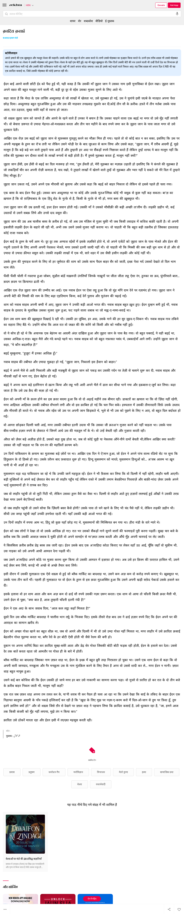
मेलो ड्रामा (123, 772)
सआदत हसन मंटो (10, 38)
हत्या (144, 772)
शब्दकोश (88, 21)
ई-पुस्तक (109, 21)
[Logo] (16, 5)
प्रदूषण (31, 772)
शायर (72, 21)
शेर (79, 21)
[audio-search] (177, 14)
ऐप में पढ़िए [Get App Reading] (92, 898)
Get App (174, 5)
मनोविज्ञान (78, 772)
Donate (161, 5)
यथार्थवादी (100, 784)
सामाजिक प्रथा (166, 772)
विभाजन (101, 772)
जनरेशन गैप (54, 772)
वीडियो (99, 21)
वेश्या (79, 784)
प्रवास (12, 772)
